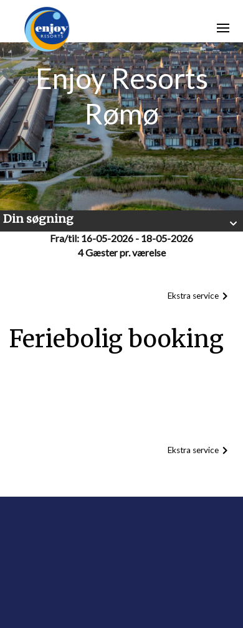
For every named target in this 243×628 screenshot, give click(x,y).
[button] (121, 221)
